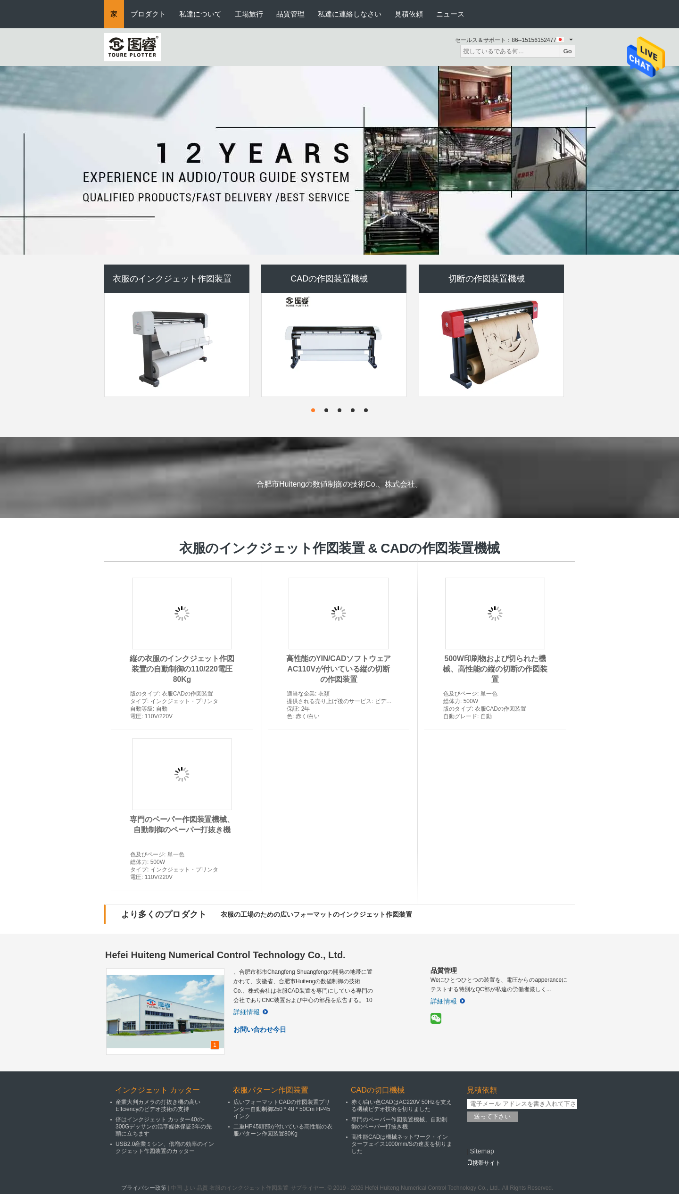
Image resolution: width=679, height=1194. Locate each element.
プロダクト (148, 14)
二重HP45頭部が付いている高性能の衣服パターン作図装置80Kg (282, 1130)
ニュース (450, 14)
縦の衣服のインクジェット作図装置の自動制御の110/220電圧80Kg (182, 669)
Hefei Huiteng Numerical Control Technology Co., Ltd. (225, 955)
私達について (200, 14)
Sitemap (482, 1151)
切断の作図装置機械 (486, 278)
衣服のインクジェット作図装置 (172, 278)
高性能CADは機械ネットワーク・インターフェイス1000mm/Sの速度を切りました (401, 1144)
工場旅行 (249, 14)
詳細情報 (250, 1012)
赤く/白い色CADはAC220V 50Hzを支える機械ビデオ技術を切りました (401, 1105)
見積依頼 (409, 14)
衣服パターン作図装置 (270, 1090)
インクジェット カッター (157, 1090)
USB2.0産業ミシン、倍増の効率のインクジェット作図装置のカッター (165, 1147)
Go (567, 51)
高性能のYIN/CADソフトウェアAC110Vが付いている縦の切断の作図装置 (338, 669)
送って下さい (492, 1116)
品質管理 (290, 14)
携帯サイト (484, 1163)
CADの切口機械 (378, 1090)
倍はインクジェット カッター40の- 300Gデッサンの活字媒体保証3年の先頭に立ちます (164, 1126)
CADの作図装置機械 (329, 278)
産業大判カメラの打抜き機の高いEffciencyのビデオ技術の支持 (158, 1105)
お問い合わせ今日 (259, 1029)
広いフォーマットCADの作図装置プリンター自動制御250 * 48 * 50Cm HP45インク (281, 1109)
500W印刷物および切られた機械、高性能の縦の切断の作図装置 (495, 669)
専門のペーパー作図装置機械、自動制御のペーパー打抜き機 (399, 1123)
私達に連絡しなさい (349, 14)
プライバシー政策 (143, 1188)
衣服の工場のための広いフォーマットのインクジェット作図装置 (316, 914)
